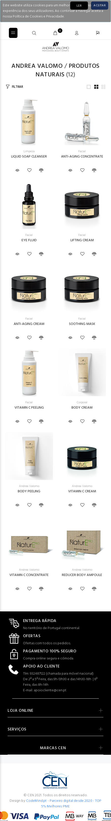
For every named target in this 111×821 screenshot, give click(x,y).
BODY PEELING (29, 491)
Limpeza (29, 151)
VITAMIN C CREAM (82, 491)
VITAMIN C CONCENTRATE (29, 575)
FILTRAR (17, 87)
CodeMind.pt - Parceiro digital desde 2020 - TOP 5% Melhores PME (64, 803)
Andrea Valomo (37, 66)
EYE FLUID (29, 240)
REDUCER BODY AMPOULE (82, 575)
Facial (82, 151)
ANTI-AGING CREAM (29, 324)
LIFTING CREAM (82, 240)
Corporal (82, 402)
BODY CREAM (81, 408)
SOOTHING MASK (82, 324)
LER (79, 5)
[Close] (99, 6)
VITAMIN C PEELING (29, 408)
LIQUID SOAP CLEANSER (29, 157)
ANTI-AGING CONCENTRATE (82, 157)
